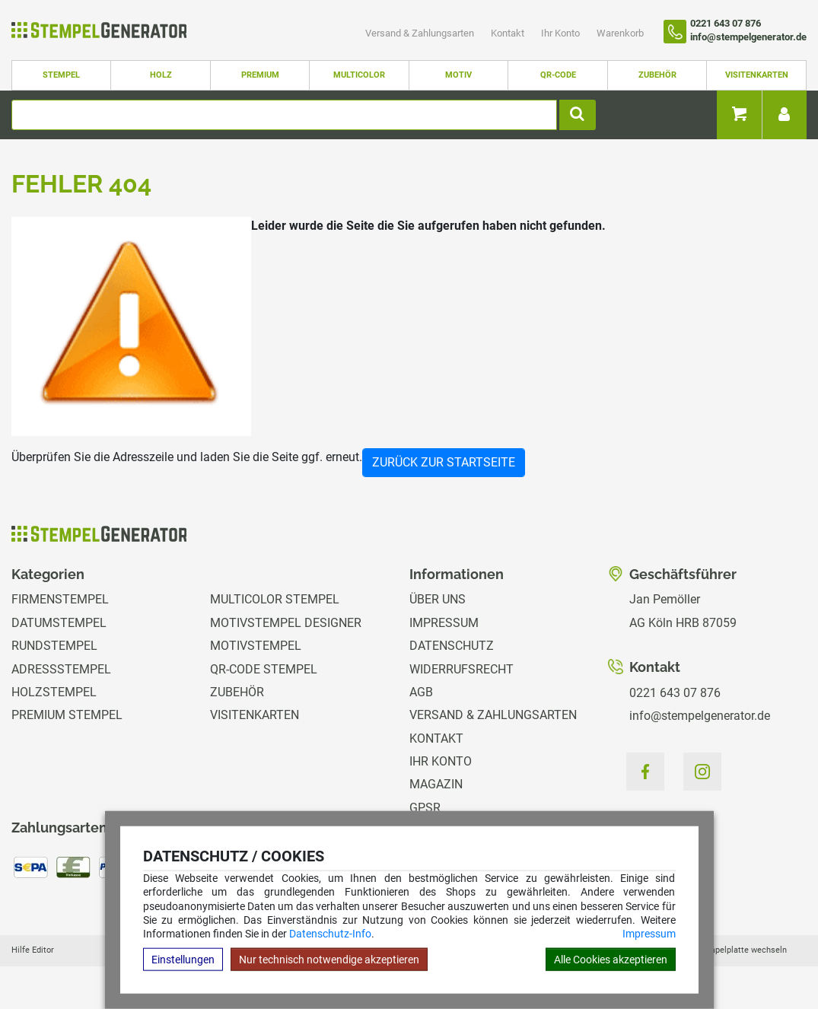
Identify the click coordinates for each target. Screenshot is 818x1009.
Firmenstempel (60, 599)
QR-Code (558, 75)
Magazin (436, 784)
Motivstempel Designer (285, 623)
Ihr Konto (561, 33)
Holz (161, 75)
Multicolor (359, 75)
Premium (260, 75)
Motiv (458, 75)
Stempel (61, 75)
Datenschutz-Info (330, 934)
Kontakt (509, 33)
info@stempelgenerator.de (699, 715)
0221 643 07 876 (675, 693)
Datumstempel (59, 623)
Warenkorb (620, 33)
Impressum (649, 934)
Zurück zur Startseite (443, 462)
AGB (421, 692)
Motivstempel (255, 645)
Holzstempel (54, 692)
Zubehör (657, 75)
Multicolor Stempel (274, 599)
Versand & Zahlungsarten (420, 33)
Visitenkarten (756, 75)
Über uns (437, 599)
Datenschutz (451, 645)
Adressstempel (61, 669)
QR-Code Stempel (263, 669)
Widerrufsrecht (461, 669)
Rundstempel (54, 645)
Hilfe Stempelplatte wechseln (730, 950)
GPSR (425, 808)
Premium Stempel (67, 715)
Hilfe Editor (32, 950)
